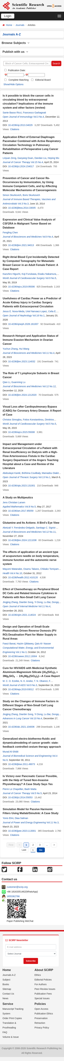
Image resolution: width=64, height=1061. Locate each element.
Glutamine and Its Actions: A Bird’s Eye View (31, 522)
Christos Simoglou (12, 419)
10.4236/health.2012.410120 (23, 577)
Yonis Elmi (8, 818)
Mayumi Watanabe (12, 569)
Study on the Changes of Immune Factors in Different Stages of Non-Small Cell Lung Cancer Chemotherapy (30, 705)
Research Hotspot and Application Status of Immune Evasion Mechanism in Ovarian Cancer (30, 339)
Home (9, 25)
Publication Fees (43, 993)
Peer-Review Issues (44, 989)
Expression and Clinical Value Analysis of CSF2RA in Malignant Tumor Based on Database (29, 223)
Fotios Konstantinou (33, 419)
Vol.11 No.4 (48, 353)
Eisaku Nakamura (47, 274)
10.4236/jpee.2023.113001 (22, 830)
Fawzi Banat (9, 643)
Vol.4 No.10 (16, 573)
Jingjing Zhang (10, 602)
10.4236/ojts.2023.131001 (21, 485)
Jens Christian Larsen (14, 502)
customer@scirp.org (17, 887)
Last (24, 850)
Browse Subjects (16, 43)
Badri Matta (30, 789)
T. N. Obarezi (41, 681)
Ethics (37, 975)
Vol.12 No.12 (49, 386)
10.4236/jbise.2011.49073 (21, 764)
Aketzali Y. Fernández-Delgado (19, 527)
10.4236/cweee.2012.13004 (22, 656)
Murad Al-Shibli (10, 751)
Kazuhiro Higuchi (11, 274)
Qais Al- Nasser (43, 643)
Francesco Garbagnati (34, 112)
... (47, 845)
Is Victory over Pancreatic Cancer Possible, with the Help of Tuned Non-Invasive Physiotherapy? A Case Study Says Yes (30, 780)
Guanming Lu (18, 382)
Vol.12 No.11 (49, 531)
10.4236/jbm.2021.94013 (21, 245)
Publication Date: (16, 70)
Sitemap (6, 989)
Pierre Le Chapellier (13, 789)
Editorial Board (43, 80)
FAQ (4, 1032)
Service (7, 1004)
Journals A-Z (9, 975)
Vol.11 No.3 (52, 822)
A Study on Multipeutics (18, 497)
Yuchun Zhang (10, 348)
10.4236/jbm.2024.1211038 (22, 540)
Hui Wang (24, 348)
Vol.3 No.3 (23, 203)
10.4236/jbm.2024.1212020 (22, 395)
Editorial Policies (43, 979)
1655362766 (13, 896)
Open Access (41, 1009)
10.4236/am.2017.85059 (21, 510)
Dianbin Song (26, 602)
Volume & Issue (10, 1037)
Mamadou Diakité (51, 473)
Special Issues (42, 998)
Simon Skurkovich (12, 195)
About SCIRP (43, 970)
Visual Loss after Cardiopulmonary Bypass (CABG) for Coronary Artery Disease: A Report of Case (32, 410)
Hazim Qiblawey (25, 643)
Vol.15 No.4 (37, 162)
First (11, 845)
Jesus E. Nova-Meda (13, 311)
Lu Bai (47, 602)
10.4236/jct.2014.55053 (20, 797)
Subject (6, 979)
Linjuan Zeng (9, 158)
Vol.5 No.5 (50, 423)
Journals (20, 25)
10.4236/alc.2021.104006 (21, 726)
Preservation (41, 1018)
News (5, 998)
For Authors (40, 984)
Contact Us (8, 993)
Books (5, 984)
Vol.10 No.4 (36, 718)
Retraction (39, 1023)
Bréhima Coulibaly (31, 473)
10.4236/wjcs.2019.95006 (21, 286)
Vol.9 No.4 (47, 236)
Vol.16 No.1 (38, 315)
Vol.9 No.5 (50, 278)
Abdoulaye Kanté (11, 473)
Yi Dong (38, 602)
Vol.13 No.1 (44, 477)
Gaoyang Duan (25, 158)
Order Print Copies (12, 1018)
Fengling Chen (10, 232)
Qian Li (6, 382)
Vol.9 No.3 (31, 685)
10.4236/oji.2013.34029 (20, 125)
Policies (40, 1004)
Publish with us (15, 51)
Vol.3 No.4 (38, 116)
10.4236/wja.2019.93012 (21, 689)
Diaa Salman (21, 818)
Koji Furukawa (29, 274)
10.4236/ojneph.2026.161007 (23, 324)
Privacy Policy (41, 1027)
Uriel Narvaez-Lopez (36, 311)
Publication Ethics (43, 1013)
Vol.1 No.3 (21, 652)
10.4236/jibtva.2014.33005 (22, 207)
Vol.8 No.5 (30, 506)
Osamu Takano (31, 569)
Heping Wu (53, 158)
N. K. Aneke (26, 681)
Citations (14, 129)
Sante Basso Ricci (12, 112)
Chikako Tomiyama (50, 569)
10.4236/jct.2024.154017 (21, 166)
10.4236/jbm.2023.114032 (21, 361)
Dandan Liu (40, 158)
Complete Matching (18, 80)
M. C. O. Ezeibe (11, 681)
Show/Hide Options (14, 84)
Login (7, 16)
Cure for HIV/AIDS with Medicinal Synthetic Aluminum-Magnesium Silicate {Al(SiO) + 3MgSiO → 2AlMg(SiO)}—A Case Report (31, 672)
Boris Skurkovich (31, 195)
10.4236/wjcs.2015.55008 (21, 432)
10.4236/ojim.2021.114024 (22, 615)
